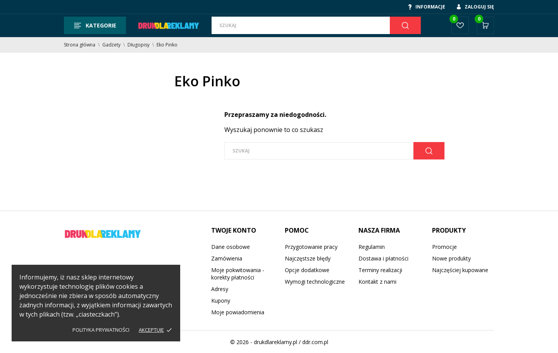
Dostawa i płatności (383, 258)
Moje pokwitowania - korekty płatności (237, 273)
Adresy (219, 289)
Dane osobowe (230, 246)
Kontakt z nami (377, 281)
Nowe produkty (451, 258)
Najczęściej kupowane (460, 270)
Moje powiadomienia (237, 312)
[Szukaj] (301, 25)
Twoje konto (233, 230)
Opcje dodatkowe (307, 270)
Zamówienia (226, 258)
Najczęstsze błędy (308, 258)
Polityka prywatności (100, 329)
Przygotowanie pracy (311, 246)
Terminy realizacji (380, 270)
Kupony (220, 300)
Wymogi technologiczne (315, 281)
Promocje (444, 246)
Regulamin (371, 246)
